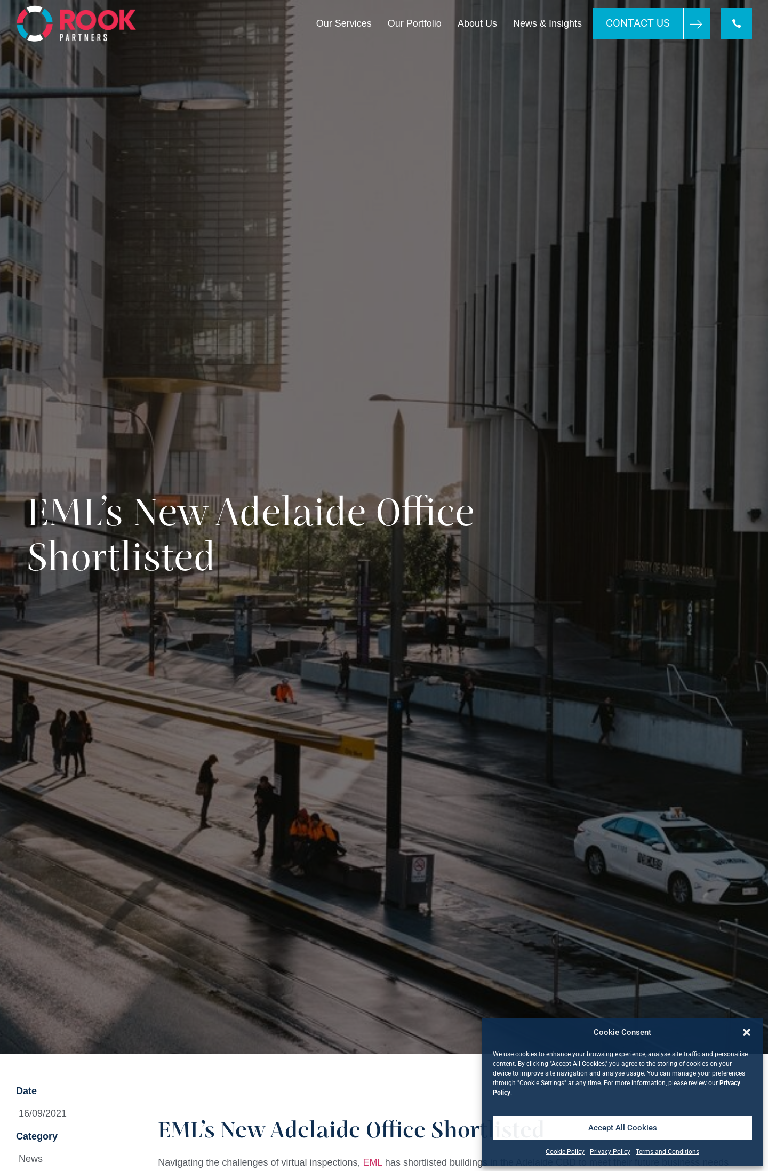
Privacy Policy (610, 1152)
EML (372, 1162)
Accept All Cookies (622, 1128)
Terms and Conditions (667, 1152)
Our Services (344, 23)
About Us (477, 23)
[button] (746, 1032)
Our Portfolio (415, 23)
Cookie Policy (565, 1152)
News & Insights (547, 23)
